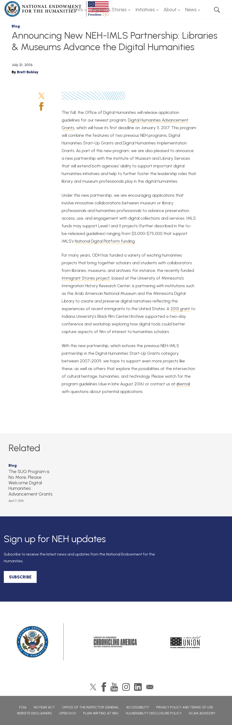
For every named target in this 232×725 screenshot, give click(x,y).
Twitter (41, 96)
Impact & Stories (109, 10)
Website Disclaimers (34, 713)
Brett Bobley (28, 72)
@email (183, 383)
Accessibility (137, 707)
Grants (76, 10)
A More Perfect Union (185, 642)
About (170, 10)
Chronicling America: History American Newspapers (115, 642)
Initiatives (145, 10)
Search (217, 10)
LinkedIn (138, 687)
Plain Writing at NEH (100, 713)
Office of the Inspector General (90, 707)
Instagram (126, 687)
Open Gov (67, 713)
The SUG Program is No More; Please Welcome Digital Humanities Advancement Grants (30, 483)
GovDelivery (150, 687)
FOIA (22, 707)
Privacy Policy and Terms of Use (184, 707)
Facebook (41, 106)
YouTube (114, 687)
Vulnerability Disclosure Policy (153, 713)
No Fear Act (44, 707)
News (191, 10)
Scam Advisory (202, 713)
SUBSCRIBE (20, 576)
